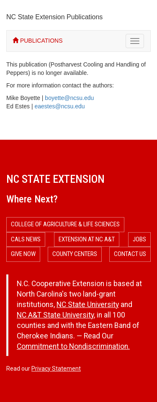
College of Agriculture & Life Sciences (65, 224)
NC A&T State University (55, 315)
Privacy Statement (56, 368)
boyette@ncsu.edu (69, 98)
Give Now (23, 254)
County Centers (74, 254)
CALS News (26, 239)
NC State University (88, 304)
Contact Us (130, 254)
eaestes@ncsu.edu (59, 106)
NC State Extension (55, 179)
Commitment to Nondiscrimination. (73, 346)
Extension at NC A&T (87, 239)
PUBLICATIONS (38, 40)
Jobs (139, 239)
